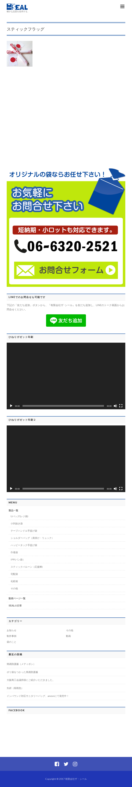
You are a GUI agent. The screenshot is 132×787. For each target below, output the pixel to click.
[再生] (11, 406)
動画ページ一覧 (17, 598)
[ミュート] (115, 406)
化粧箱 (14, 581)
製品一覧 (13, 510)
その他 (14, 588)
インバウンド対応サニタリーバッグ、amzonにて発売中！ (38, 695)
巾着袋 (14, 552)
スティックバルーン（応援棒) (27, 566)
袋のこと (11, 641)
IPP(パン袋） (18, 559)
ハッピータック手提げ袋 (24, 545)
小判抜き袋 (17, 523)
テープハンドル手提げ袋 (24, 530)
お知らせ (11, 630)
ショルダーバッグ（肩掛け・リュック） (32, 537)
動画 (68, 635)
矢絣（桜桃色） (15, 688)
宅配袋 (14, 573)
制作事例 (11, 635)
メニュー (122, 6)
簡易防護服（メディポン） (21, 663)
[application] (66, 376)
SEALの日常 (15, 605)
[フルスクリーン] (121, 406)
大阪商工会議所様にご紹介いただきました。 (31, 679)
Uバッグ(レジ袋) (19, 516)
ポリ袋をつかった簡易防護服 (22, 672)
